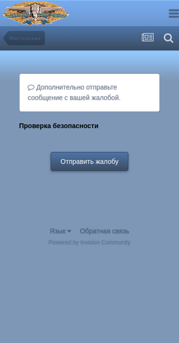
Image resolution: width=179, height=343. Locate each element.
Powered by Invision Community (89, 242)
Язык (60, 231)
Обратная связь (104, 231)
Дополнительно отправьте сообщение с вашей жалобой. (74, 92)
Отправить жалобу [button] (89, 161)
